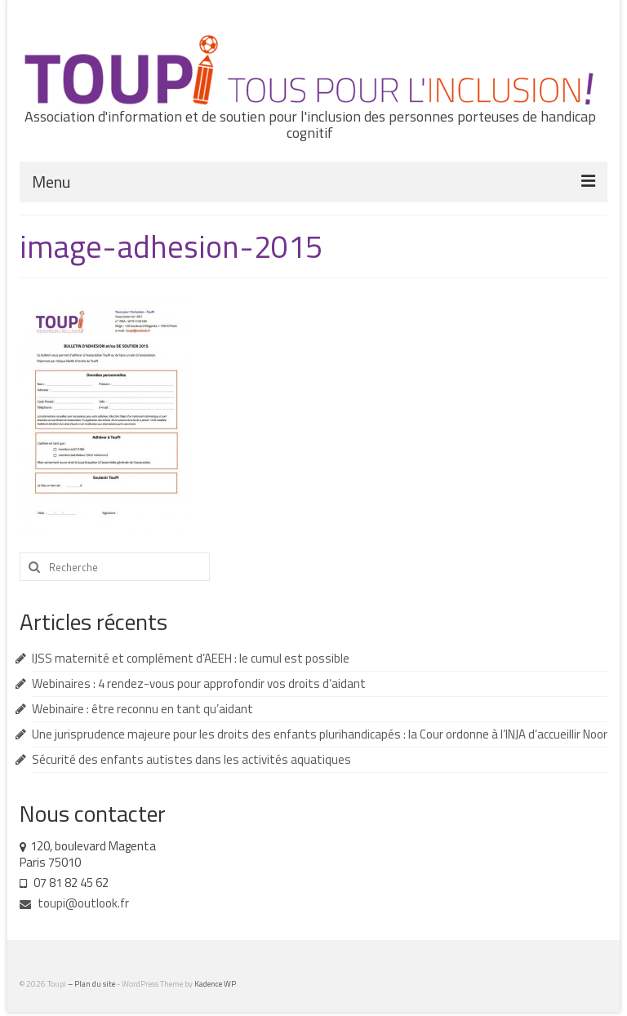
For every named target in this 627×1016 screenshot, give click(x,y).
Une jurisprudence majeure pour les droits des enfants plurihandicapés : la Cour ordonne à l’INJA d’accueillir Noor (319, 734)
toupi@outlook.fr (74, 903)
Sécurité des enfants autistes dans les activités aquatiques (191, 759)
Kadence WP (215, 984)
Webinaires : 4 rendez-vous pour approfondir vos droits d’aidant (199, 683)
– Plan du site (92, 984)
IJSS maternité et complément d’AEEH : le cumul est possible (190, 658)
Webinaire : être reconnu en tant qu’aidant (142, 708)
